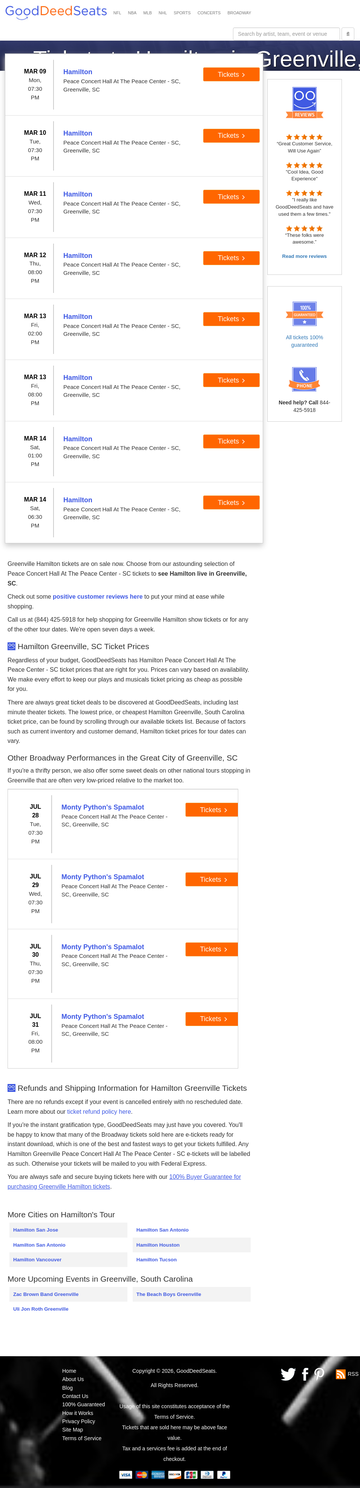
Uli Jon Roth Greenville (41, 1309)
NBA (132, 13)
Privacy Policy (78, 1421)
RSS (353, 1374)
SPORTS (182, 13)
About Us (73, 1379)
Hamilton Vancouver (37, 1259)
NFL (117, 13)
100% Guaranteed (83, 1404)
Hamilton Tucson (156, 1259)
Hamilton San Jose (35, 1230)
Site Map (72, 1430)
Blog (67, 1388)
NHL (163, 13)
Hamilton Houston (158, 1245)
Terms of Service (81, 1438)
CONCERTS (209, 13)
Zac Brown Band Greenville (45, 1294)
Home (69, 1371)
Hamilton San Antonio (39, 1245)
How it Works (77, 1413)
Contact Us (75, 1396)
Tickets (231, 74)
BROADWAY (239, 13)
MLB (147, 13)
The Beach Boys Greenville (168, 1294)
